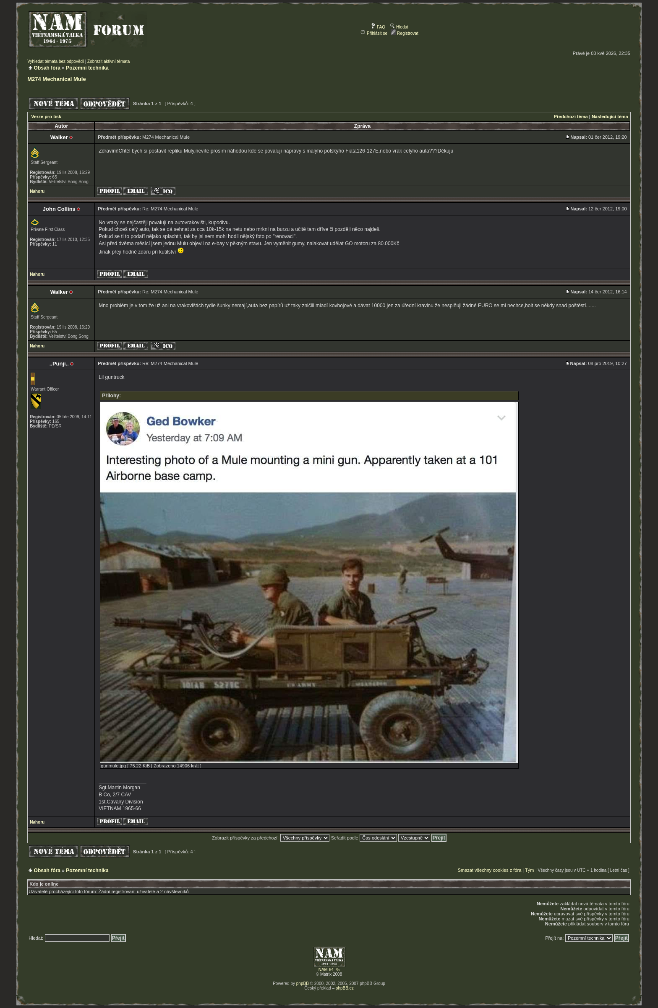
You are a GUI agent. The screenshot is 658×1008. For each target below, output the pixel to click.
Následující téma (610, 116)
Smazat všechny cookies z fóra (490, 870)
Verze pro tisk (46, 116)
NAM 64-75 (329, 969)
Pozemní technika (87, 68)
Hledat (399, 27)
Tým (529, 870)
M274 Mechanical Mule (56, 79)
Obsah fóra (47, 68)
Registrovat (404, 33)
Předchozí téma (571, 116)
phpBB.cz (345, 988)
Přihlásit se (373, 33)
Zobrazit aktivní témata (108, 61)
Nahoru (37, 191)
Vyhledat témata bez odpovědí (55, 61)
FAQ (378, 27)
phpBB (302, 983)
